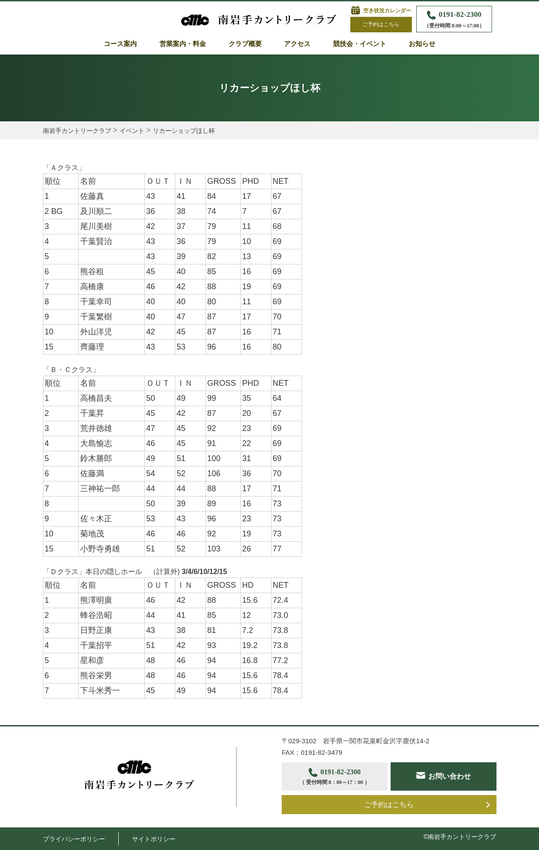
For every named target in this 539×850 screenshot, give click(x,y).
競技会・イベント (359, 43)
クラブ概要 (245, 43)
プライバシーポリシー (74, 838)
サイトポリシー (153, 838)
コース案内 (120, 43)
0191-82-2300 (454, 20)
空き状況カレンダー (387, 11)
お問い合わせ (449, 776)
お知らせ (422, 43)
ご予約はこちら (380, 24)
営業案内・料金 (182, 43)
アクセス (297, 43)
